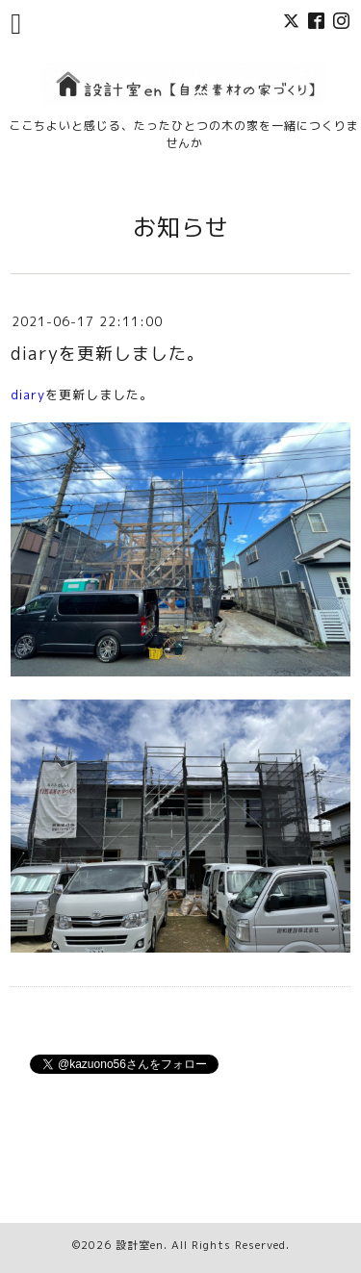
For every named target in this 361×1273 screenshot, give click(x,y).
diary (28, 394)
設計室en (140, 1245)
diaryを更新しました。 (108, 354)
